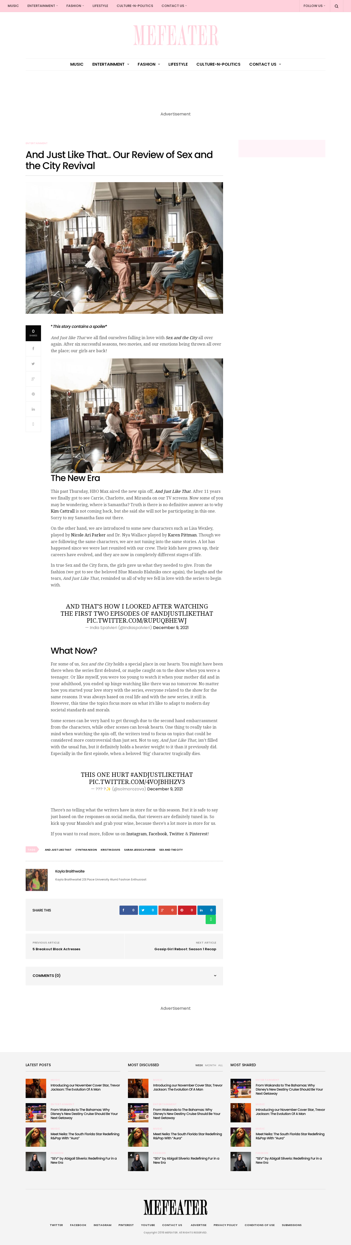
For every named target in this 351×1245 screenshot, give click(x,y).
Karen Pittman (182, 535)
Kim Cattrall (63, 511)
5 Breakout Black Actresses (56, 949)
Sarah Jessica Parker (139, 850)
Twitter (176, 833)
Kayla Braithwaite (70, 871)
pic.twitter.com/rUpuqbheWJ (137, 620)
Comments (47, 975)
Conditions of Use (260, 1225)
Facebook (158, 833)
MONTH (210, 1065)
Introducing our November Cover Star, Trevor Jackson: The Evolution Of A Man (85, 1087)
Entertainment (41, 5)
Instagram (136, 833)
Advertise (197, 1225)
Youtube (148, 1225)
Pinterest (198, 833)
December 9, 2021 (171, 628)
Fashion (73, 5)
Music (13, 5)
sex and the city (171, 850)
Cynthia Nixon (86, 850)
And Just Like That (172, 491)
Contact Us (173, 5)
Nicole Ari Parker (88, 535)
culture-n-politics (135, 5)
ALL (220, 1065)
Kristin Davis (110, 850)
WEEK (199, 1065)
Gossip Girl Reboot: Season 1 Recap (185, 949)
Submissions (292, 1225)
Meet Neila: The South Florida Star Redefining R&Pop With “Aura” (85, 1136)
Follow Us (313, 5)
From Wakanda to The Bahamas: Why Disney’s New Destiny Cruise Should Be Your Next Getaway (84, 1113)
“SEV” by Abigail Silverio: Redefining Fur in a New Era (84, 1160)
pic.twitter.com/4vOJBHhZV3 (137, 782)
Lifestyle (100, 5)
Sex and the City (181, 337)
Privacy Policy (225, 1225)
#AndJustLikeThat (182, 613)
